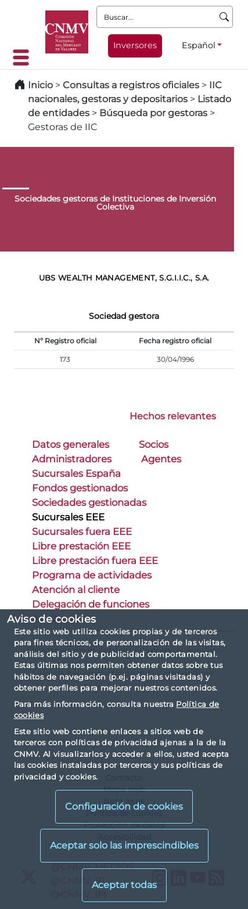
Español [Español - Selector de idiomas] (198, 45)
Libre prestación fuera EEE (95, 560)
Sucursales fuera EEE (82, 531)
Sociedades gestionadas (89, 502)
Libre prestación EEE (81, 546)
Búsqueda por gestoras (153, 112)
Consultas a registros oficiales (131, 85)
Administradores (72, 459)
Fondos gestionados (80, 488)
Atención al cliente (76, 589)
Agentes (161, 459)
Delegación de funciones (90, 604)
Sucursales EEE (68, 517)
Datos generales (70, 444)
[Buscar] (224, 17)
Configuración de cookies (124, 806)
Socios (153, 444)
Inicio (40, 85)
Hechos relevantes (173, 416)
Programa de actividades (92, 575)
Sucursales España (76, 473)
